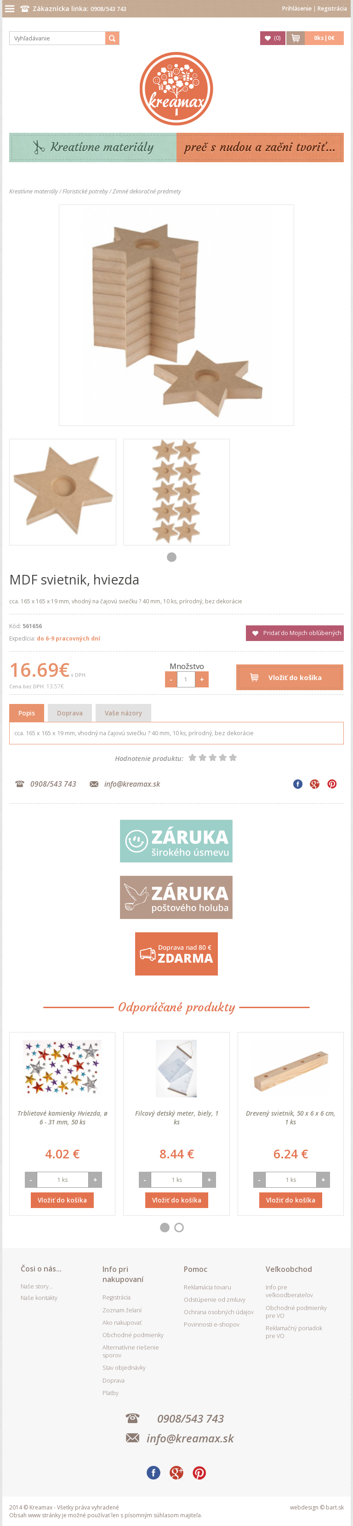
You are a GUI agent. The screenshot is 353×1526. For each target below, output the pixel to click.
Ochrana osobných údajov (219, 1312)
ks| (324, 38)
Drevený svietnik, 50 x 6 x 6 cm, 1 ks (291, 1117)
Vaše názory (123, 713)
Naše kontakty (39, 1298)
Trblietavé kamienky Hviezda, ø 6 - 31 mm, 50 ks (62, 1117)
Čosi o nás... (41, 1269)
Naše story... (37, 1286)
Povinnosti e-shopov (211, 1324)
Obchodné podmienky (133, 1335)
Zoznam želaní (122, 1310)
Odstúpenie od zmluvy (214, 1300)
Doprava (70, 713)
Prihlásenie (297, 8)
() (277, 38)
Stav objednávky (124, 1368)
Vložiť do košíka (295, 677)
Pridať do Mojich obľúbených (302, 633)
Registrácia (332, 8)
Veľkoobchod (289, 1269)
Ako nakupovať (122, 1323)
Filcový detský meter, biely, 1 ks (176, 1117)
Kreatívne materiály (102, 147)
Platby (110, 1393)
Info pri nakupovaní (122, 1274)
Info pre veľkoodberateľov (289, 1291)
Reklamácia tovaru (207, 1287)
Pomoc (195, 1269)
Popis (26, 713)
